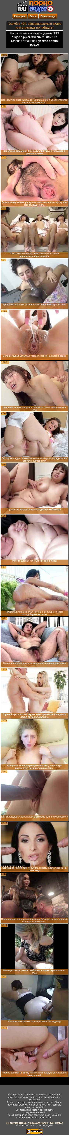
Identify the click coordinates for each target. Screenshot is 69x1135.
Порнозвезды (47, 16)
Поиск (33, 16)
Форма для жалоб (38, 1123)
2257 (52, 1123)
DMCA (59, 1123)
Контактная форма (16, 1123)
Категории (19, 16)
